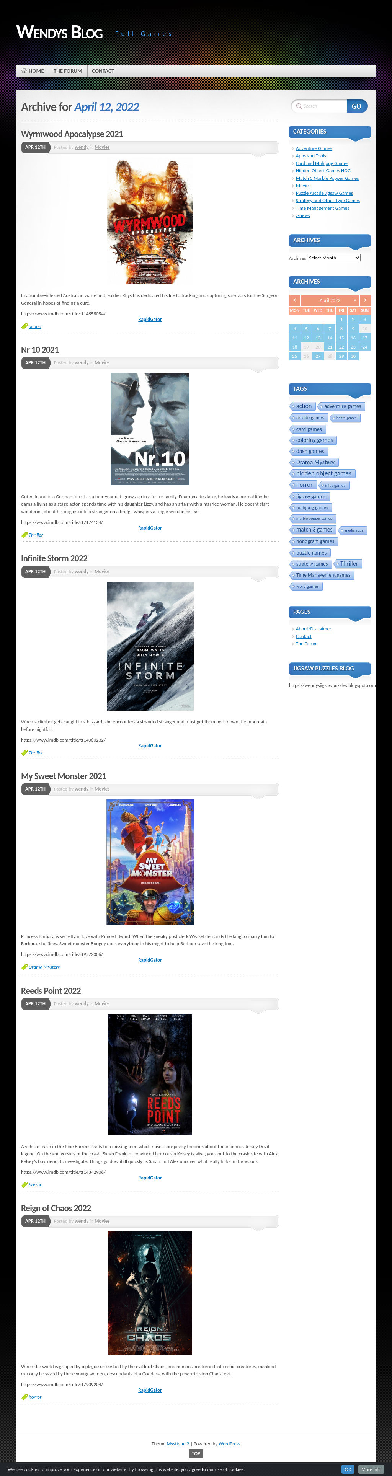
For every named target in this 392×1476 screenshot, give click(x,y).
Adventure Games (314, 148)
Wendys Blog (59, 31)
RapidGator (150, 319)
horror (35, 1184)
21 (329, 347)
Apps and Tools (311, 155)
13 (317, 338)
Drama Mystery (44, 967)
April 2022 (330, 300)
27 (317, 356)
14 (329, 338)
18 (294, 347)
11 (294, 338)
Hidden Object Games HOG (323, 170)
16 (353, 338)
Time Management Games (322, 208)
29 (341, 356)
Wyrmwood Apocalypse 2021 (72, 134)
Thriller (36, 535)
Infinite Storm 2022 (54, 558)
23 (353, 347)
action (35, 326)
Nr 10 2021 (40, 349)
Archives (297, 258)
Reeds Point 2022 (51, 990)
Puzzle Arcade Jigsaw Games (324, 193)
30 (353, 356)
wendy (81, 147)
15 (341, 338)
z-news (303, 215)
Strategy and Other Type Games (328, 200)
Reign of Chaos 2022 (56, 1208)
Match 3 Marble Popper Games (327, 178)
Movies (102, 147)
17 (365, 338)
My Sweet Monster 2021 (63, 776)
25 (294, 356)
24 (365, 347)
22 (341, 347)
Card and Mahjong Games (322, 163)
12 (306, 338)
